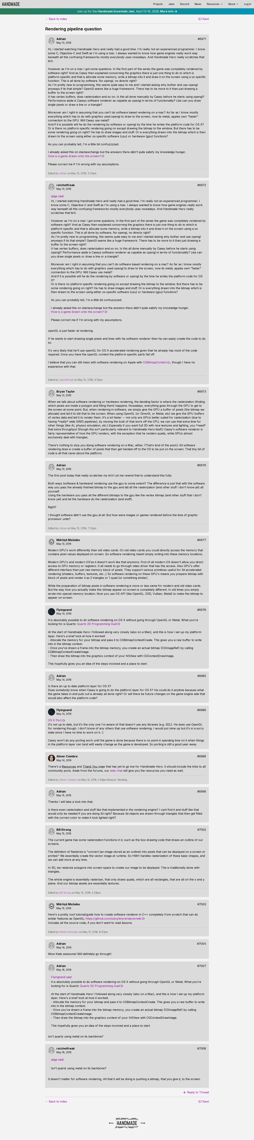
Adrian (61, 39)
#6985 (201, 676)
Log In (247, 3)
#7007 (201, 966)
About (233, 3)
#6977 (201, 540)
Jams (171, 3)
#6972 (201, 185)
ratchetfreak (65, 185)
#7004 (201, 943)
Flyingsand (64, 610)
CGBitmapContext (155, 362)
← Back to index (56, 19)
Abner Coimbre (67, 756)
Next (205, 19)
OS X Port (55, 720)
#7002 (201, 829)
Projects (158, 3)
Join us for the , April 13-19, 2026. (127, 11)
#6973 (201, 391)
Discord (184, 3)
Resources (215, 3)
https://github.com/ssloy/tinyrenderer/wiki (113, 918)
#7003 (201, 904)
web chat (116, 770)
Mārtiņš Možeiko (68, 540)
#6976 (201, 465)
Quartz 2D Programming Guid (97, 624)
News (198, 3)
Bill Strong (63, 829)
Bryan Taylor (65, 391)
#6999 (201, 791)
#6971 (202, 39)
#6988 (201, 756)
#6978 (201, 610)
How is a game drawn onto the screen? (74, 156)
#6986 (201, 710)
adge (54, 196)
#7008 (201, 1048)
